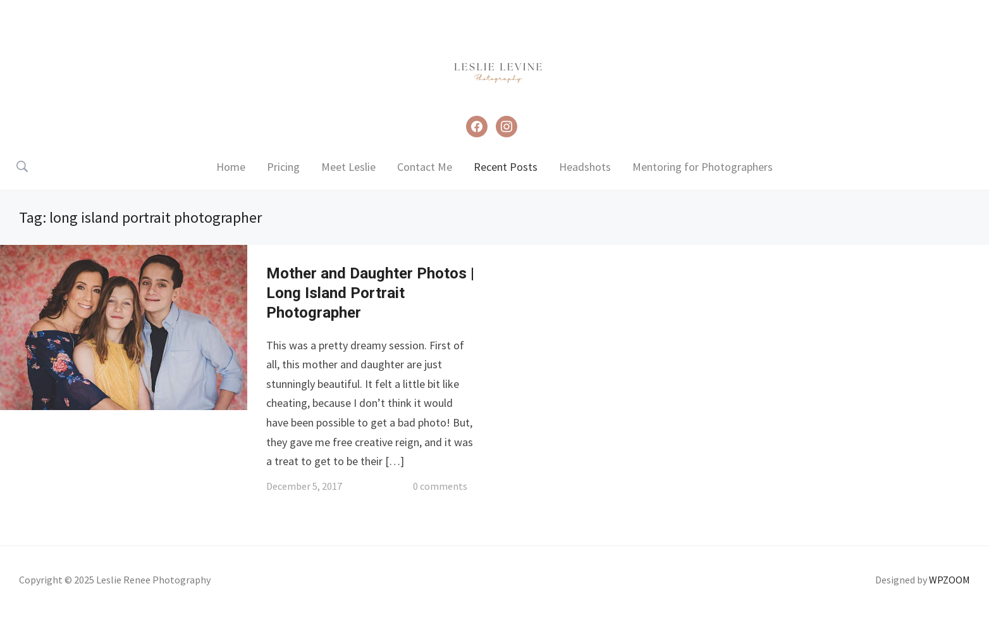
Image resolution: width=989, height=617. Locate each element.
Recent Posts (506, 166)
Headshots (585, 166)
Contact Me (424, 166)
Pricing (283, 166)
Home (230, 166)
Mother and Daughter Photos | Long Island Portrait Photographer (370, 293)
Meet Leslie (348, 166)
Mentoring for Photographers (702, 166)
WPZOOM (949, 579)
